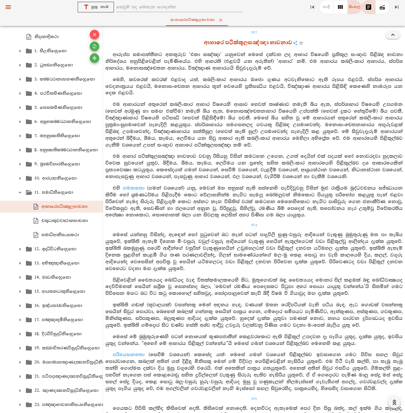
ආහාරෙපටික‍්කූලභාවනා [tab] (203, 20)
